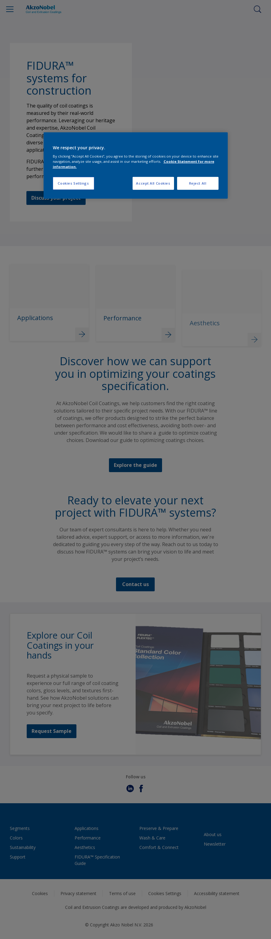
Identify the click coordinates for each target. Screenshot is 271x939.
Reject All (198, 183)
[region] (136, 165)
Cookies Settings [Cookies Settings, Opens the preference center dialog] (73, 183)
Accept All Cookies (153, 183)
